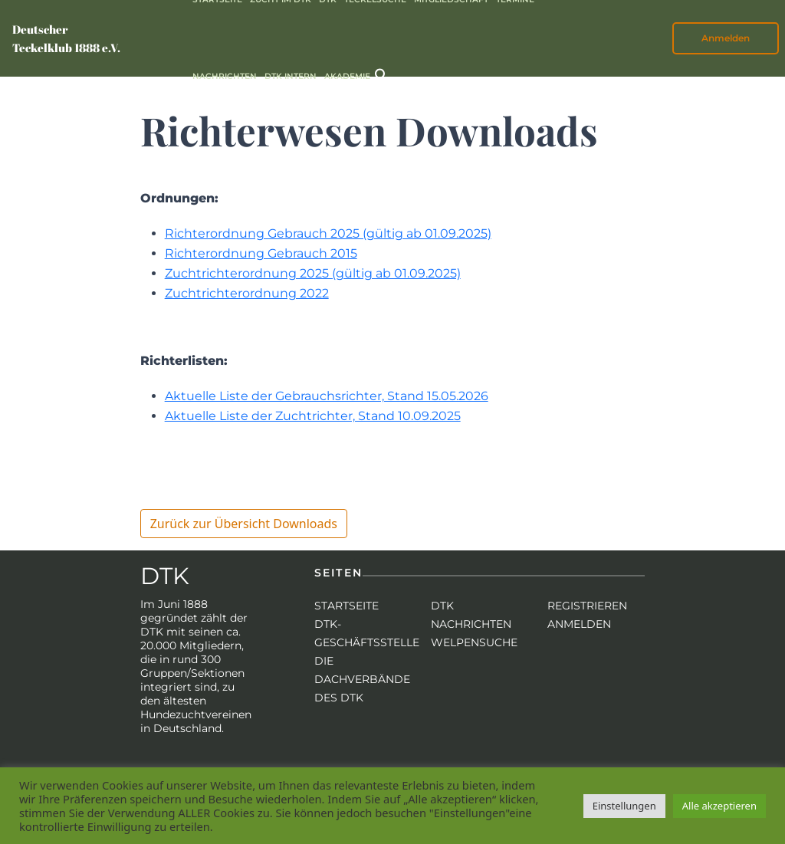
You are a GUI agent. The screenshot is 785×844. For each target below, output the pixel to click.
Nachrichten (224, 76)
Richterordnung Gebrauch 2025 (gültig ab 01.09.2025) (328, 233)
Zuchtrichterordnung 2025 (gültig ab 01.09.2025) (313, 273)
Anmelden (725, 38)
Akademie (347, 76)
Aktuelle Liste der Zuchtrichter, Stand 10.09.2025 (313, 416)
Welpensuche (474, 642)
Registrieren (587, 605)
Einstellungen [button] (624, 806)
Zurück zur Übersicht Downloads (243, 523)
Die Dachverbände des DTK (362, 679)
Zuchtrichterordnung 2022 (247, 293)
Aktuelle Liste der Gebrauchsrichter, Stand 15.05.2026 (326, 396)
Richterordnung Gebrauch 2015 (261, 253)
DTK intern (290, 76)
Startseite (346, 605)
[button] (381, 74)
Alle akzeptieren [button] (719, 806)
